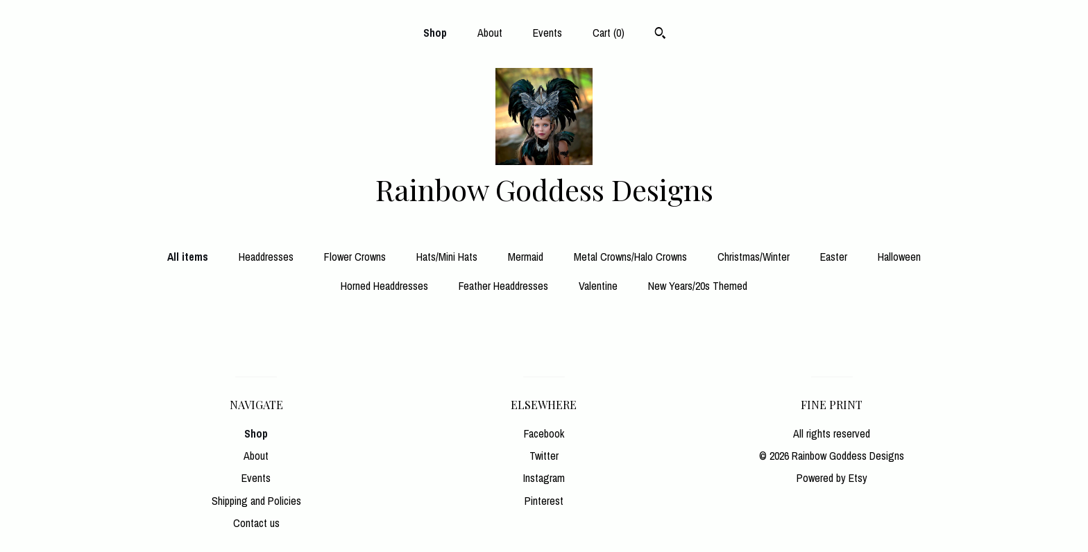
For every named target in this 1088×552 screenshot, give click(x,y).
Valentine (598, 285)
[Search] (660, 34)
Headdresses (266, 256)
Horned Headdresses (384, 285)
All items (187, 256)
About (489, 32)
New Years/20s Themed (697, 285)
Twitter (544, 455)
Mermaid (525, 256)
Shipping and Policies (256, 500)
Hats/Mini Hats (446, 256)
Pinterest (544, 500)
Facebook (544, 433)
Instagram (544, 477)
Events (547, 32)
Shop (435, 32)
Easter (833, 256)
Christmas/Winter (753, 256)
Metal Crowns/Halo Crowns (630, 256)
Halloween (899, 256)
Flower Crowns (355, 256)
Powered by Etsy (832, 477)
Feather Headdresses (503, 285)
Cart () (608, 32)
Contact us (256, 523)
